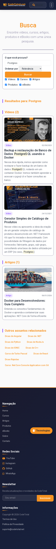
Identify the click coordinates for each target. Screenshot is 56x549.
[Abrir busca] (37, 5)
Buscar (28, 74)
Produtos (13, 84)
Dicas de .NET (34, 336)
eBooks (26, 84)
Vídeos (11, 79)
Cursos (24, 79)
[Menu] (51, 5)
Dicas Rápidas (12, 359)
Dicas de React (40, 353)
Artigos (36, 79)
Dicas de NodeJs (35, 342)
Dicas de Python (13, 342)
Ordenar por (11, 68)
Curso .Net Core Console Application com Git (27, 365)
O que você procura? (16, 57)
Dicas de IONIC (12, 348)
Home (5, 410)
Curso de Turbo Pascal (16, 353)
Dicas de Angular (13, 336)
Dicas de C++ (32, 348)
